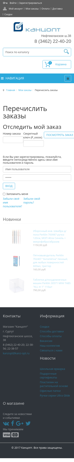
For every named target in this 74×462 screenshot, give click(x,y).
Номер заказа (12, 133)
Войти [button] (13, 2)
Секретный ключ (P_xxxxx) (32, 135)
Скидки (8, 14)
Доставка (57, 8)
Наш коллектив (50, 348)
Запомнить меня (17, 194)
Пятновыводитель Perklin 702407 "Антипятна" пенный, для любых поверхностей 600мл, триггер (50, 265)
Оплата (46, 8)
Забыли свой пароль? (31, 200)
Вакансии (46, 344)
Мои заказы (32, 8)
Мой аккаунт (16, 8)
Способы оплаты (51, 339)
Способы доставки (52, 334)
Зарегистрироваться (30, 2)
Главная (10, 90)
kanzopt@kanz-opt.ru (16, 356)
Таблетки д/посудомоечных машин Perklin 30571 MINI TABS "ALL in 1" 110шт (52, 287)
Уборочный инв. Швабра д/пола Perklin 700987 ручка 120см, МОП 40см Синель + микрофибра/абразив (49, 241)
